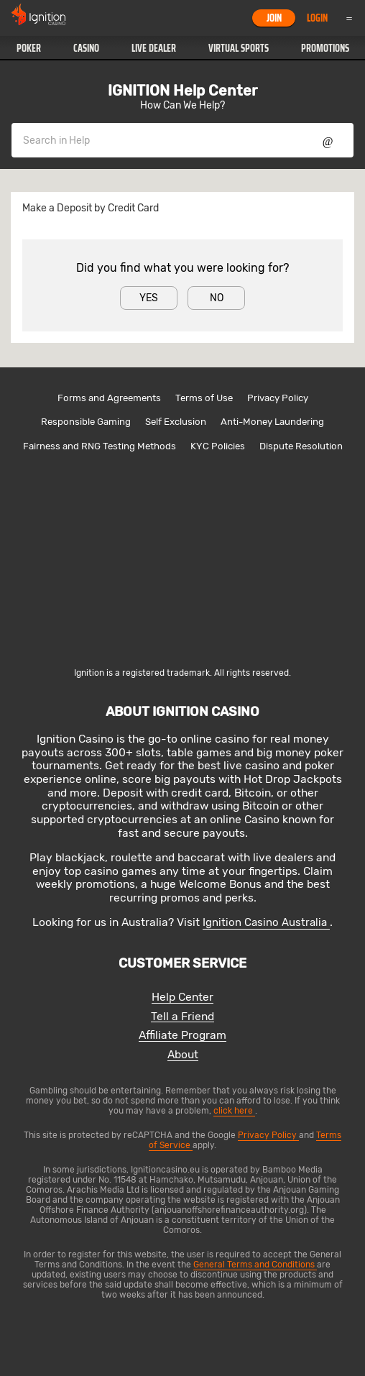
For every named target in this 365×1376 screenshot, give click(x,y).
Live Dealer (153, 48)
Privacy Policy (277, 398)
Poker (29, 48)
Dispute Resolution (301, 446)
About (182, 1055)
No (216, 298)
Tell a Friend (182, 1017)
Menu (349, 18)
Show (328, 140)
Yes (148, 298)
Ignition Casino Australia (266, 922)
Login (317, 18)
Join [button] (274, 18)
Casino (86, 48)
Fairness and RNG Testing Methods (99, 446)
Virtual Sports (238, 48)
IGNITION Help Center (182, 90)
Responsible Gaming (86, 421)
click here (234, 1111)
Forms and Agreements (109, 398)
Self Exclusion (175, 421)
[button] (28, 48)
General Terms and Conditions (255, 1265)
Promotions (325, 48)
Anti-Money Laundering (272, 421)
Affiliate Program (182, 1035)
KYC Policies (217, 446)
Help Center (182, 997)
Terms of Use (204, 398)
